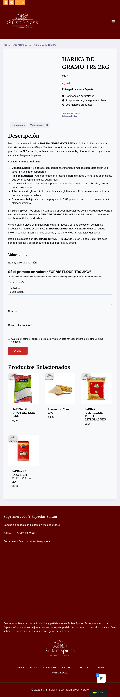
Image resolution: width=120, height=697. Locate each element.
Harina (74, 116)
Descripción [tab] (18, 125)
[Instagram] (11, 2)
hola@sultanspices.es (39, 541)
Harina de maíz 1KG (58, 410)
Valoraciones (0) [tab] (39, 125)
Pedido (84, 667)
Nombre (13, 311)
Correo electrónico (20, 325)
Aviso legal (60, 672)
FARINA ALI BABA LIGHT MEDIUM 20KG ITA (22, 476)
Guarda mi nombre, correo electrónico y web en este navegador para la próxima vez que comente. (57, 340)
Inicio (19, 667)
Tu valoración (17, 291)
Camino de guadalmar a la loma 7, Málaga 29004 (31, 525)
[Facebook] (5, 2)
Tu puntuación (17, 282)
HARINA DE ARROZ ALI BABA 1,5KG (23, 412)
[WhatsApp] (17, 2)
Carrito (68, 667)
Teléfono (8, 533)
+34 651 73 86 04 (25, 533)
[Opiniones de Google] (22, 2)
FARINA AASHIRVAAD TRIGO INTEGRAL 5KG (95, 414)
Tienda (100, 667)
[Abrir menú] (115, 22)
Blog (33, 667)
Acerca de (49, 667)
